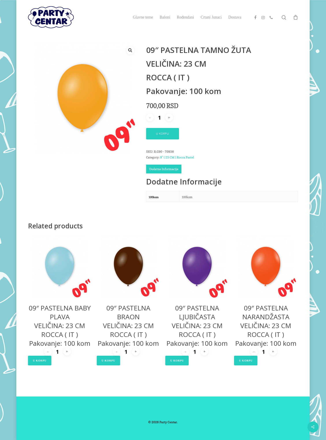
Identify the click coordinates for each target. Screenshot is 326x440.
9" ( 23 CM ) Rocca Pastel (177, 157)
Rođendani (185, 17)
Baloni (165, 17)
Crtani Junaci (211, 17)
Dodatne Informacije (163, 169)
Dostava (234, 17)
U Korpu (162, 133)
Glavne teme (143, 17)
